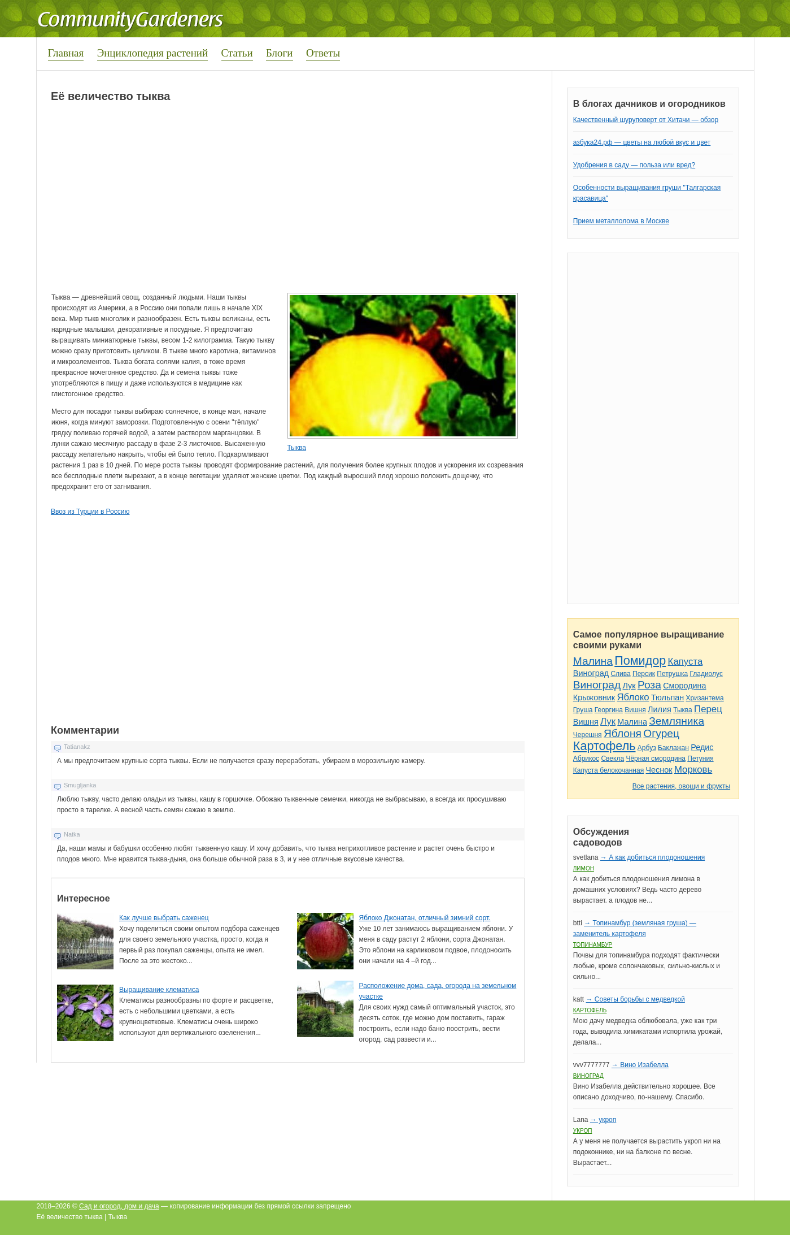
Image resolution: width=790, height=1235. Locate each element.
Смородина (684, 685)
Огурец (661, 733)
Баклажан (673, 748)
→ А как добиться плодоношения (652, 857)
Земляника (676, 721)
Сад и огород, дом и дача (119, 1206)
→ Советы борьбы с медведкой (635, 999)
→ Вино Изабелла (640, 1065)
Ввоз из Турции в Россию (90, 511)
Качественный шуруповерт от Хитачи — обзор (645, 120)
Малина (593, 661)
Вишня (635, 710)
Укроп (582, 1131)
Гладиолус (705, 674)
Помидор (640, 660)
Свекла (612, 758)
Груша (583, 710)
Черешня (587, 735)
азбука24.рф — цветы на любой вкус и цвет (642, 142)
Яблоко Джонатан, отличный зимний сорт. (425, 918)
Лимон (583, 868)
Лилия (659, 709)
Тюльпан (667, 697)
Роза (649, 685)
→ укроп (603, 1120)
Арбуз (647, 748)
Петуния (700, 758)
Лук (628, 685)
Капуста (685, 661)
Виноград (591, 673)
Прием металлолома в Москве (621, 221)
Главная (66, 53)
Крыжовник (594, 697)
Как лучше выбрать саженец (164, 918)
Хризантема (705, 698)
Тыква (296, 448)
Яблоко (633, 697)
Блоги (279, 53)
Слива (620, 674)
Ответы (323, 53)
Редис (702, 747)
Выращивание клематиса (159, 990)
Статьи (237, 53)
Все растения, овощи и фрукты (681, 786)
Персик (643, 674)
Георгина (609, 710)
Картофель (604, 746)
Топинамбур (592, 945)
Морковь (693, 769)
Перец (708, 709)
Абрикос (586, 758)
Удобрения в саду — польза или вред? (634, 165)
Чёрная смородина (656, 758)
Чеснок (659, 769)
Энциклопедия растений (152, 53)
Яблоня (622, 733)
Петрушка (672, 674)
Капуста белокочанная (608, 770)
